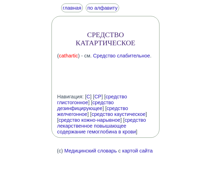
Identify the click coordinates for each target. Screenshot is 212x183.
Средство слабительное (121, 55)
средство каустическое (119, 114)
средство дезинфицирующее (85, 105)
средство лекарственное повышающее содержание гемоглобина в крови (101, 125)
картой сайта (137, 151)
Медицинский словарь (90, 151)
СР (98, 96)
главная (72, 8)
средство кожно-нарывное (89, 120)
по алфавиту (102, 8)
